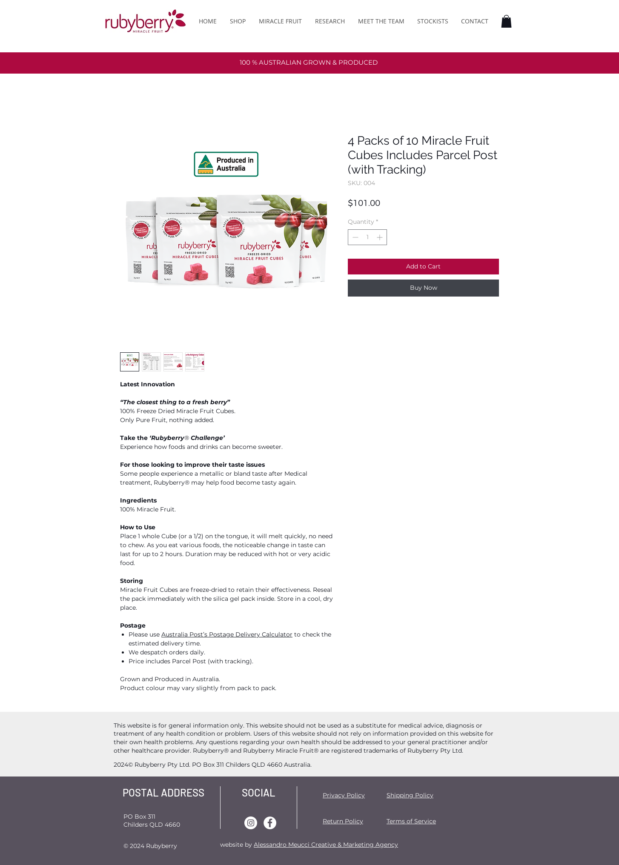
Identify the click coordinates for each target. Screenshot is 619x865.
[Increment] (380, 237)
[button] (506, 21)
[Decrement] (354, 237)
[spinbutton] (367, 237)
